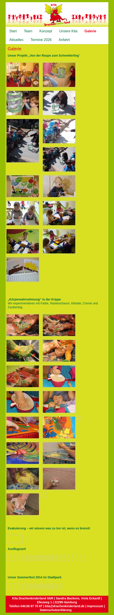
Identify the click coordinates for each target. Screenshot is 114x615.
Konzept (45, 31)
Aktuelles (16, 40)
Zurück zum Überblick (18, 539)
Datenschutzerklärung (56, 610)
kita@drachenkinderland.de (65, 606)
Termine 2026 (41, 40)
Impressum (95, 606)
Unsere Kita (68, 31)
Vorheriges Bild (8, 539)
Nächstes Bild (13, 539)
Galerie (90, 31)
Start (13, 31)
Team (28, 31)
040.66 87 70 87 (31, 606)
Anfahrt (64, 40)
